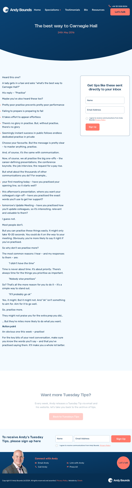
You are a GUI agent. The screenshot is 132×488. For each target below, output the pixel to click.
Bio (86, 10)
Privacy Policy (100, 120)
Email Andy (42, 463)
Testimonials (72, 10)
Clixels (79, 480)
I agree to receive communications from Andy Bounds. (106, 119)
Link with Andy (75, 463)
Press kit (72, 467)
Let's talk (120, 12)
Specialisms (52, 10)
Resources (98, 10)
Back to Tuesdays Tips (66, 421)
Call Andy (41, 467)
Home (37, 10)
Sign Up (92, 127)
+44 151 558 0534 (118, 6)
